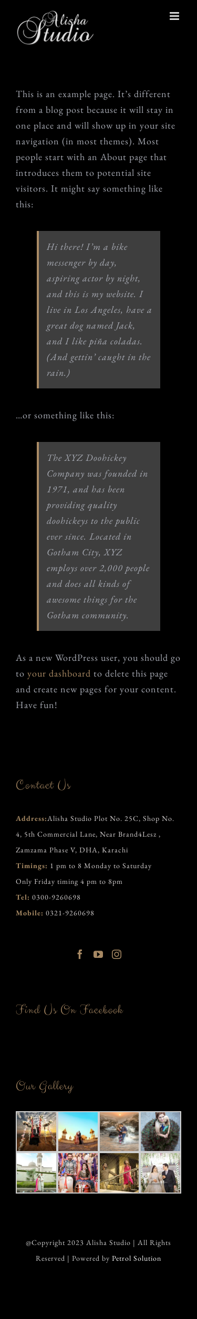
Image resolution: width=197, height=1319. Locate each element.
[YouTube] (98, 954)
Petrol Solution (136, 1258)
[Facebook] (80, 954)
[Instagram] (117, 954)
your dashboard (59, 673)
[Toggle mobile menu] (175, 16)
